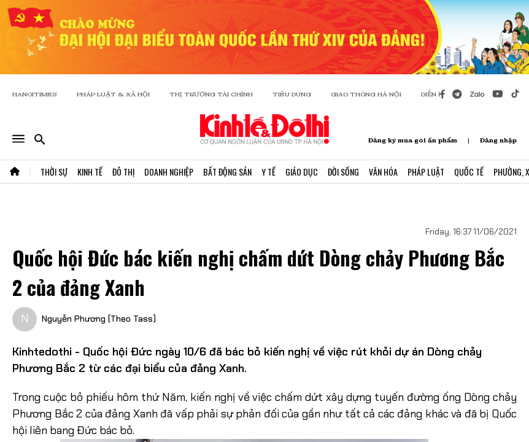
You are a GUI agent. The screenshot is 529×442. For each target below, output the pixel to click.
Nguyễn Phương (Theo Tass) (99, 318)
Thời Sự (54, 171)
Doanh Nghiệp (168, 171)
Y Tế (268, 171)
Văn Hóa (383, 171)
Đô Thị (123, 171)
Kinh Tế (89, 171)
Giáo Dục (301, 171)
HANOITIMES (34, 94)
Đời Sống (343, 171)
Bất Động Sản (227, 171)
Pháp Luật (425, 171)
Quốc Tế (469, 171)
